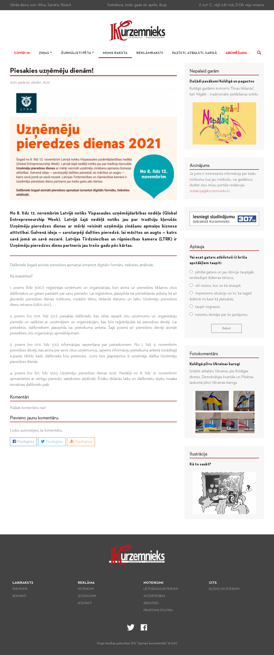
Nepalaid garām (204, 71)
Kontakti (19, 596)
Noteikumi (86, 589)
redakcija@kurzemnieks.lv (209, 191)
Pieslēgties (23, 441)
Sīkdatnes (150, 603)
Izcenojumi (87, 596)
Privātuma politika (158, 610)
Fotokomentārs (204, 354)
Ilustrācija (198, 454)
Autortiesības (154, 596)
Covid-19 (22, 53)
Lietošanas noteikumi (160, 589)
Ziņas (44, 53)
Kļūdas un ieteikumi (224, 589)
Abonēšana (236, 53)
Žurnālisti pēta (76, 53)
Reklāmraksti (149, 53)
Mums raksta (115, 53)
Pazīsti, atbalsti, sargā (194, 53)
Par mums (19, 589)
